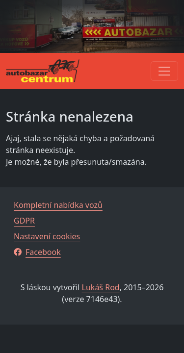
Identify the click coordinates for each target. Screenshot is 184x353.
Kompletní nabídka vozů (58, 205)
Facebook (37, 252)
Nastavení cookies (47, 236)
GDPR (24, 220)
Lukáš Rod (101, 287)
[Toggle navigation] (164, 71)
